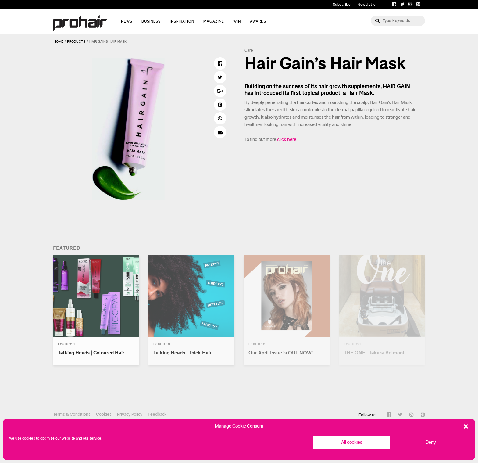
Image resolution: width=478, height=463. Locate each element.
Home (58, 41)
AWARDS (258, 21)
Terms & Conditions (72, 414)
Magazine (213, 21)
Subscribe (342, 4)
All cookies (351, 442)
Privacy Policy (129, 414)
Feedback (157, 414)
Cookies (104, 414)
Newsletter (367, 4)
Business (151, 21)
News (126, 21)
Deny (431, 442)
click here (286, 139)
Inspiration (182, 21)
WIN (237, 21)
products (76, 41)
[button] (466, 426)
